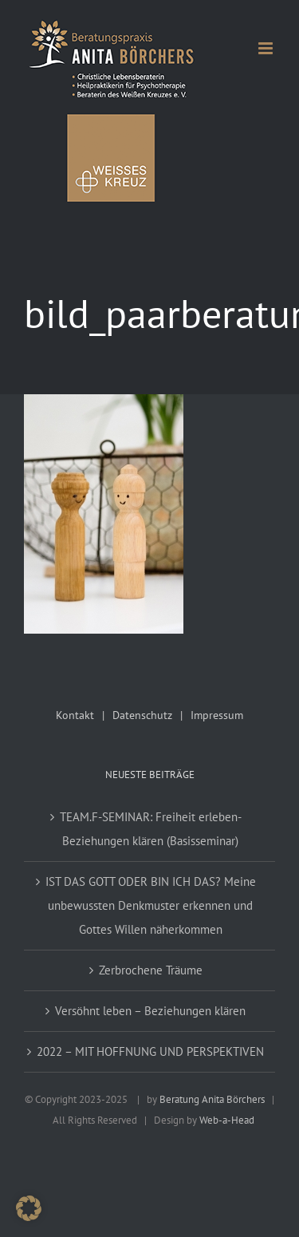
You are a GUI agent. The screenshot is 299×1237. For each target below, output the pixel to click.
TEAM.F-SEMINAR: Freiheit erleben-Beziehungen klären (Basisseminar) (151, 828)
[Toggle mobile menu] (266, 48)
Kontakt (75, 715)
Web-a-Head (226, 1120)
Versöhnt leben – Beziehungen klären (150, 1010)
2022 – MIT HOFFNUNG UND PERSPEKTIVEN (150, 1051)
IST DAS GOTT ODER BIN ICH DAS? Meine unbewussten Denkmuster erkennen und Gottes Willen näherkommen (150, 905)
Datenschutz (142, 715)
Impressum (217, 715)
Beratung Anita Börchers (212, 1099)
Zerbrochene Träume (151, 970)
